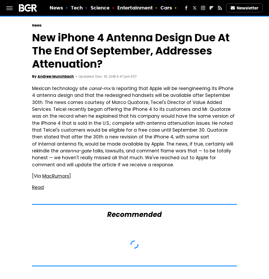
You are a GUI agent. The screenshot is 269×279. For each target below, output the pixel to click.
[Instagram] (203, 8)
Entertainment (135, 8)
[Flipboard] (211, 8)
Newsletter (244, 8)
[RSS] (220, 8)
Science (100, 8)
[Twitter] (195, 8)
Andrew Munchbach (56, 76)
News (56, 8)
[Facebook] (186, 8)
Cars (166, 8)
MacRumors (55, 176)
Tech (77, 8)
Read (38, 188)
